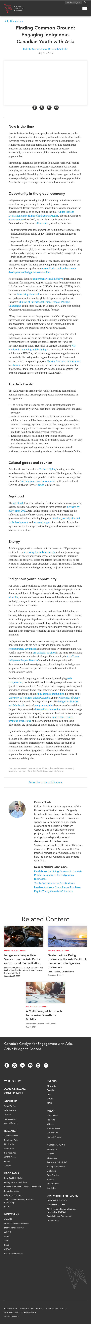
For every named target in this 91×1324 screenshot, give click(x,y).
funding (57, 518)
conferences (58, 717)
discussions (25, 720)
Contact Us (10, 1308)
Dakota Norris (42, 802)
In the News (52, 1115)
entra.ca (16, 1316)
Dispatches (52, 1158)
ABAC (7, 1236)
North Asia (9, 1144)
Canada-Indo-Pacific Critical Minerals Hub (23, 1187)
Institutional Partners (13, 1253)
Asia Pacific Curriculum (57, 1200)
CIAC (49, 1103)
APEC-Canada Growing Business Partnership (18, 1201)
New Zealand (73, 361)
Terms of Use (26, 1308)
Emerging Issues (11, 1191)
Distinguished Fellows (14, 1228)
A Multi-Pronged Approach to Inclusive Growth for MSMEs (44, 1015)
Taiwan (16, 364)
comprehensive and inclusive (48, 278)
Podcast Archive (54, 1137)
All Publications (11, 1135)
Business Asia (10, 1153)
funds (41, 484)
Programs (11, 1173)
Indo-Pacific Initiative (13, 1178)
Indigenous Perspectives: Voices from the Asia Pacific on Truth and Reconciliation (22, 959)
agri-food (18, 503)
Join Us (7, 1114)
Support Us (52, 1308)
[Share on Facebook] (34, 107)
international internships (47, 709)
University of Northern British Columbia (29, 697)
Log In (63, 1308)
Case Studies (53, 1175)
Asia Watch (52, 1149)
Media (51, 1110)
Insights (50, 1154)
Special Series (53, 1184)
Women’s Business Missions (16, 1223)
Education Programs (13, 1195)
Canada (51, 361)
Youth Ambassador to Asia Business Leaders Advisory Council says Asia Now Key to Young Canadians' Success (57, 887)
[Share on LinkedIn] (49, 107)
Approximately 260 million (23, 648)
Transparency (10, 1119)
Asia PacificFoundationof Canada (18, 8)
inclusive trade (16, 219)
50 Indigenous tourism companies (39, 481)
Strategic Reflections (56, 1166)
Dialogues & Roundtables (15, 1182)
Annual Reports (11, 1123)
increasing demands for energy (39, 552)
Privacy (40, 1308)
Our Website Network (62, 1195)
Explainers (51, 1171)
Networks (11, 1214)
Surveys (50, 1179)
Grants (7, 1161)
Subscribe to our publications (45, 782)
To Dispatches (15, 21)
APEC (6, 1240)
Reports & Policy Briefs (15, 951)
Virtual (50, 1099)
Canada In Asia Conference (59, 1216)
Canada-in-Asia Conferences (15, 1091)
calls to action (42, 223)
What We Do (10, 1106)
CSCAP (7, 1249)
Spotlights (51, 1188)
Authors (7, 1166)
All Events (51, 1086)
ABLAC (7, 1232)
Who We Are (10, 1110)
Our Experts (52, 1132)
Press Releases (53, 1128)
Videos (50, 1124)
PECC (6, 1245)
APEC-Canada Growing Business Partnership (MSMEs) (61, 1210)
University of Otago (69, 697)
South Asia (9, 1148)
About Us (10, 1101)
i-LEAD (7, 1207)
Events (52, 1081)
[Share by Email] (56, 107)
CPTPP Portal (10, 1157)
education (14, 597)
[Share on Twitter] (41, 107)
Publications (56, 1144)
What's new (12, 1081)
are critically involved (44, 652)
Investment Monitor (56, 1205)
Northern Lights (47, 469)
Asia (49, 1094)
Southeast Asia (11, 1140)
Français (75, 2)
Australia (60, 361)
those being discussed (28, 294)
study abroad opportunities (50, 693)
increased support (42, 522)
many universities (43, 705)
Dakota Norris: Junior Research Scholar (45, 49)
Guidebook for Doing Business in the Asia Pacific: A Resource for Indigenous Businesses (58, 875)
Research (10, 1130)
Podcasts (51, 1120)
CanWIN (8, 1219)
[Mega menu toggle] (84, 8)
